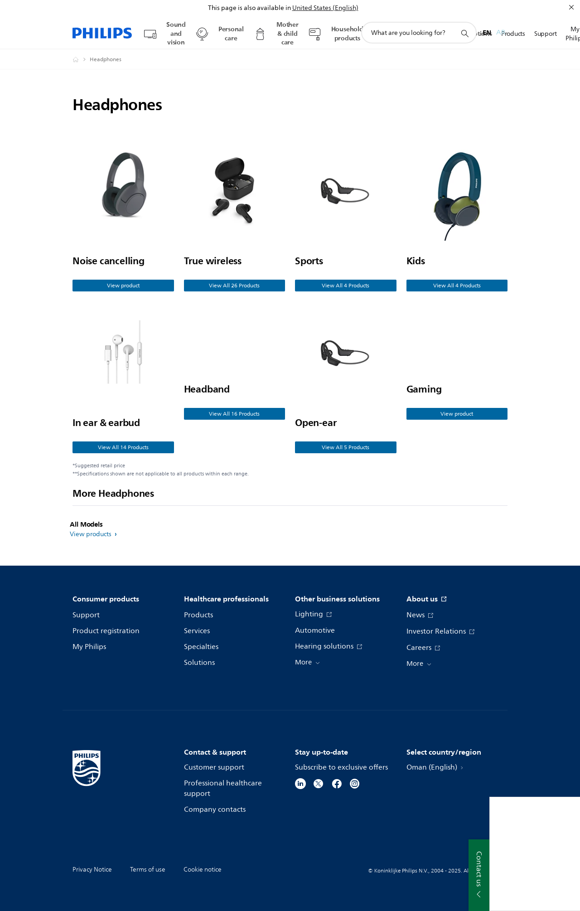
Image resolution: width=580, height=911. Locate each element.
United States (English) (325, 8)
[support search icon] (464, 33)
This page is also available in (249, 8)
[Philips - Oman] (81, 59)
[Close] (571, 7)
